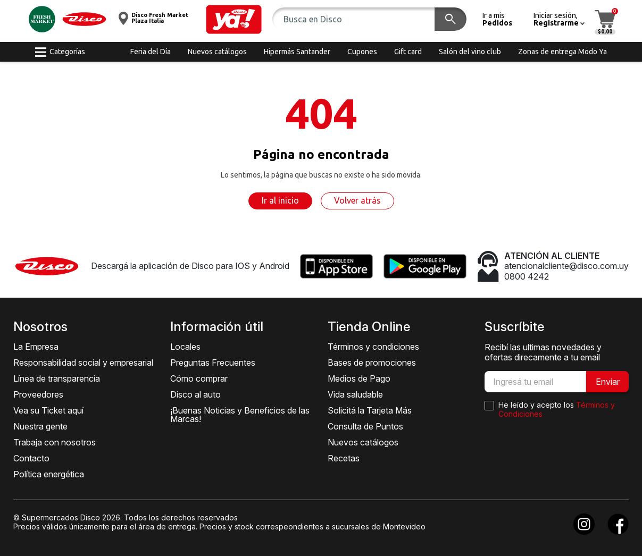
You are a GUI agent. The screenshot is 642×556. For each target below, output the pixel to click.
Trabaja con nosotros (54, 442)
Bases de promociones (372, 362)
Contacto (31, 458)
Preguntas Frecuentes (212, 362)
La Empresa (36, 346)
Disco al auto (195, 394)
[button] (234, 19)
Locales (185, 346)
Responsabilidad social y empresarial (83, 362)
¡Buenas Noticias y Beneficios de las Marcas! (240, 414)
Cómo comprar (199, 378)
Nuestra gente (40, 426)
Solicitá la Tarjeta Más (370, 410)
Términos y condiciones (373, 346)
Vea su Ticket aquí (48, 410)
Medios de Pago (359, 378)
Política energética (48, 474)
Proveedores (38, 394)
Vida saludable (355, 394)
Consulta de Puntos (365, 426)
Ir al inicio (280, 200)
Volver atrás (357, 200)
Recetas (344, 458)
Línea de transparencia (56, 378)
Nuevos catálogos (363, 442)
